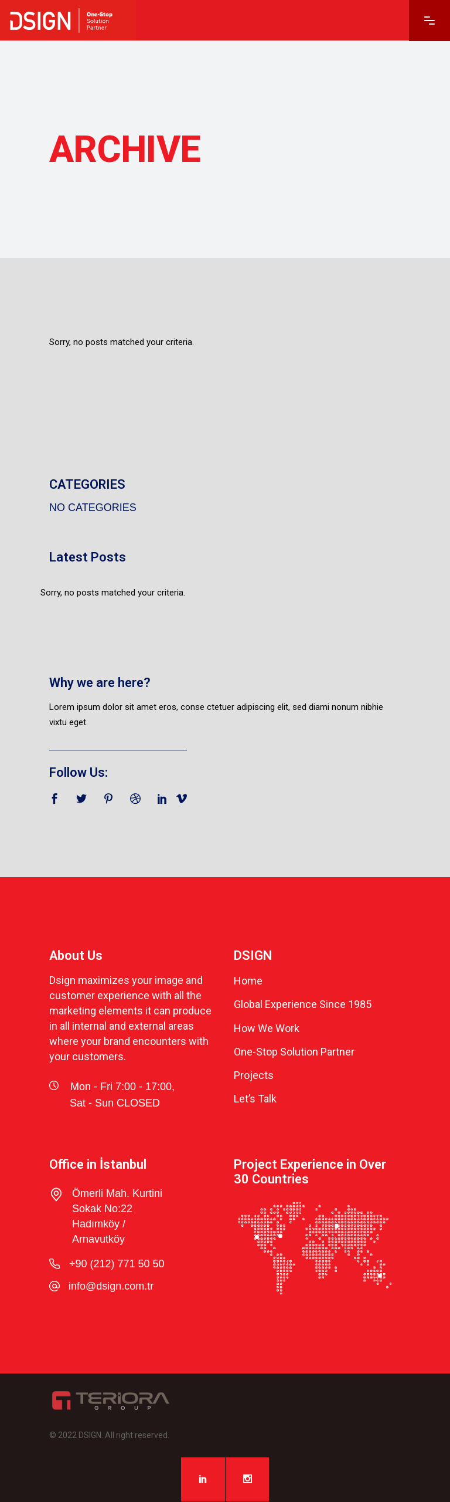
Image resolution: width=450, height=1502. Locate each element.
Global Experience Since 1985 (302, 1005)
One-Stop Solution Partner (294, 1052)
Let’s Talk (255, 1099)
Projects (254, 1075)
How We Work (266, 1028)
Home (248, 981)
